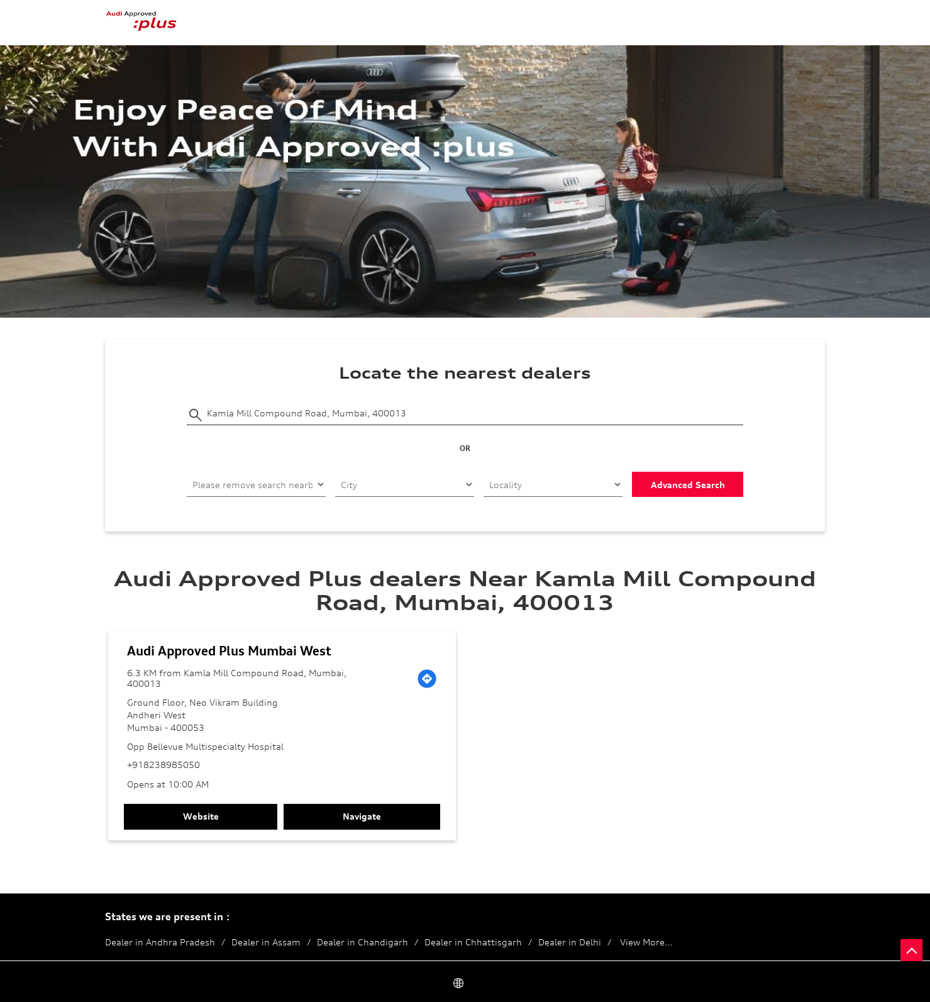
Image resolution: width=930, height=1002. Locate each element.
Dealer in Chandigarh (362, 942)
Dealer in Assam (266, 942)
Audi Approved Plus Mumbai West (229, 651)
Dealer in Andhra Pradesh (160, 942)
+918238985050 (163, 764)
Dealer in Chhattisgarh (473, 942)
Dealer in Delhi (569, 942)
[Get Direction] (427, 679)
